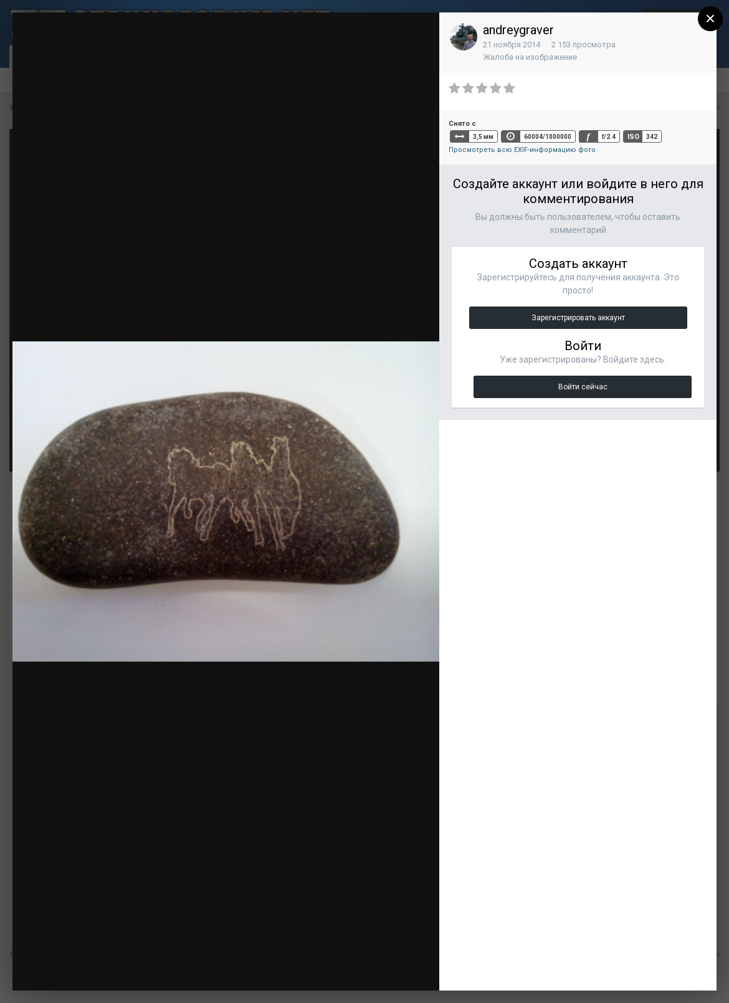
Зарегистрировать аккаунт (578, 317)
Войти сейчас (583, 387)
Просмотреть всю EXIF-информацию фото (522, 150)
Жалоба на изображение (530, 57)
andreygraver (518, 29)
